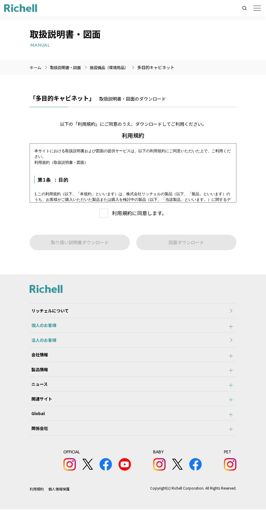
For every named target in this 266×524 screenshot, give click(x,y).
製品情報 (38, 377)
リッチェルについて (48, 312)
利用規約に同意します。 (139, 213)
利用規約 (37, 503)
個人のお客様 (42, 328)
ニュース (38, 393)
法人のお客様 (42, 344)
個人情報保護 (59, 503)
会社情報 (38, 360)
